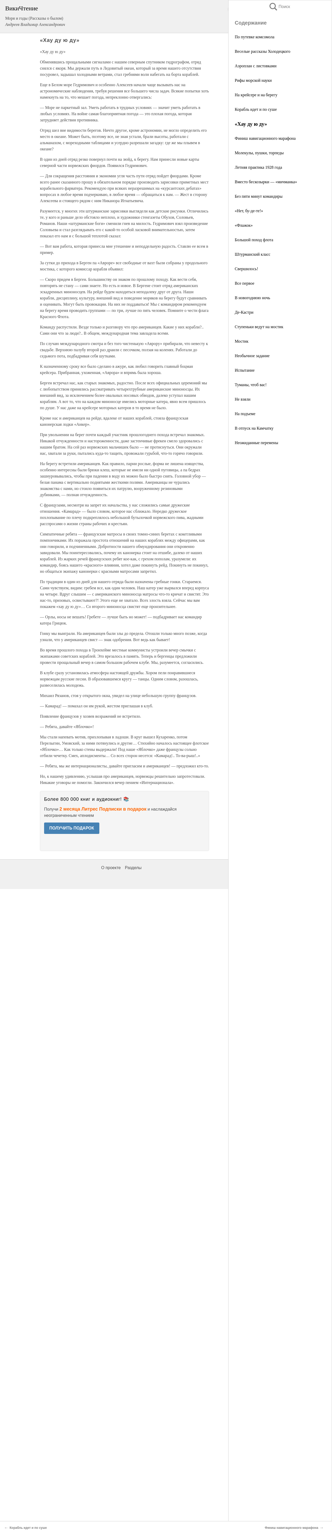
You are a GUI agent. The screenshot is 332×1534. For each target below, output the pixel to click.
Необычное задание (252, 356)
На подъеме (245, 414)
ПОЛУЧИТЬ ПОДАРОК (71, 828)
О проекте (111, 867)
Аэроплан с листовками (255, 66)
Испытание (244, 370)
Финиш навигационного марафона (265, 138)
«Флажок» (244, 225)
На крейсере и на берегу (256, 95)
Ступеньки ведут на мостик (259, 327)
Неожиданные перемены (256, 443)
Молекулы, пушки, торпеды (259, 153)
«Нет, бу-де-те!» (249, 211)
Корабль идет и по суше (256, 109)
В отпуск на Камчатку (254, 428)
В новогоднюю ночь (252, 298)
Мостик (241, 341)
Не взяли (242, 399)
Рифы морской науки (253, 80)
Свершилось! (246, 269)
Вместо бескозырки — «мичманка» (266, 182)
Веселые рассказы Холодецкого (262, 51)
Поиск (279, 6)
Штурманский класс (252, 254)
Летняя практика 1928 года (258, 167)
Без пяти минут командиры (258, 196)
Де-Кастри (244, 312)
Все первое (244, 283)
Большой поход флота (254, 240)
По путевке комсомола (254, 37)
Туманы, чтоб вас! (251, 385)
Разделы (133, 867)
